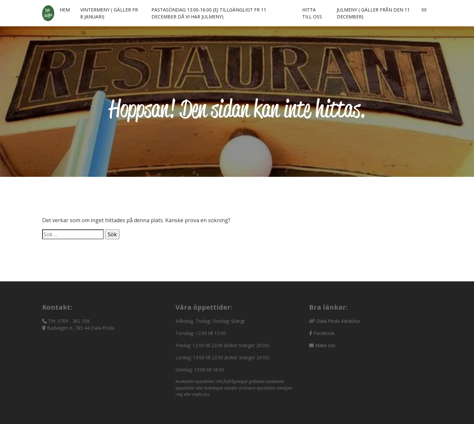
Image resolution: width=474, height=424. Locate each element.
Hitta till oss (312, 13)
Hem (65, 10)
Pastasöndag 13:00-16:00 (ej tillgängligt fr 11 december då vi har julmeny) (208, 13)
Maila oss (325, 345)
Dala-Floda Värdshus (338, 321)
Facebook (323, 333)
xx (424, 10)
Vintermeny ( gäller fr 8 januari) (109, 13)
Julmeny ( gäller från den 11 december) (373, 13)
